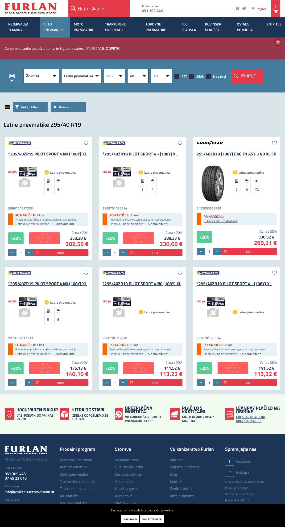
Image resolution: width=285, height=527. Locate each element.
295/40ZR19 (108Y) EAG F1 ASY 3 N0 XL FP (236, 154)
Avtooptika (123, 496)
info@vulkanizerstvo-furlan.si (29, 492)
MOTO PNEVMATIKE (84, 27)
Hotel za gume (126, 488)
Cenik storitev (181, 488)
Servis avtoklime (128, 474)
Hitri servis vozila (129, 467)
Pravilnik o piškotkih (238, 500)
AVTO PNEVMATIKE (53, 27)
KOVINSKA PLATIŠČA (213, 27)
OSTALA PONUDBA (245, 27)
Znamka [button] (32, 75)
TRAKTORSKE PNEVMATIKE (115, 27)
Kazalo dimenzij (182, 496)
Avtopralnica (125, 481)
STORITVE (273, 24)
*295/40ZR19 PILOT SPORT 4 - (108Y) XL (140, 154)
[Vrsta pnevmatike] (81, 76)
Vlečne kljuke (125, 503)
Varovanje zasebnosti (239, 494)
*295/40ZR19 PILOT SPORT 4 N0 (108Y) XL (47, 154)
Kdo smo (176, 460)
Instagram (238, 472)
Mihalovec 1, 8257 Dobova (26, 459)
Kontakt (176, 481)
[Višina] (138, 76)
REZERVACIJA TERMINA (18, 27)
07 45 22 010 (16, 478)
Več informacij (151, 519)
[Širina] (114, 76)
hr (244, 8)
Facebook (238, 461)
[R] (161, 76)
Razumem (130, 519)
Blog (173, 474)
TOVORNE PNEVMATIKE (156, 27)
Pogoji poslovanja (236, 487)
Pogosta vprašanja (184, 467)
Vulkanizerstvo (127, 460)
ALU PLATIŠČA (189, 27)
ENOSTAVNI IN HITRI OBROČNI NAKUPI (250, 418)
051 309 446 (152, 10)
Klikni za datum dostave (220, 220)
